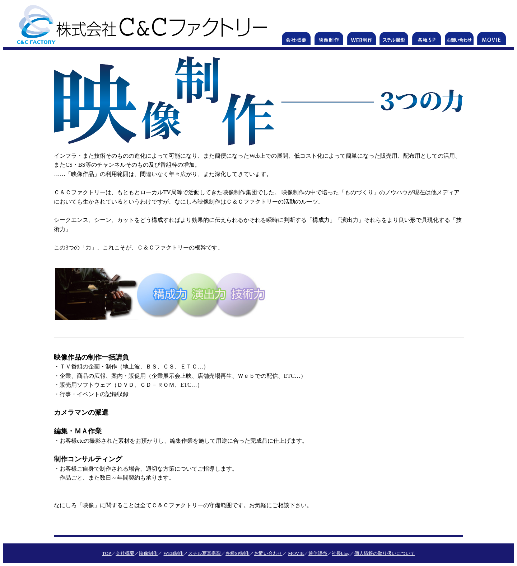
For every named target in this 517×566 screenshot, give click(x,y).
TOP (106, 553)
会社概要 (125, 553)
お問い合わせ (268, 553)
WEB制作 (174, 553)
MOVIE (296, 553)
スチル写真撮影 (204, 553)
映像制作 (148, 553)
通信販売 (317, 553)
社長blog (341, 553)
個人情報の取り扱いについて (384, 553)
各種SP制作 (237, 553)
